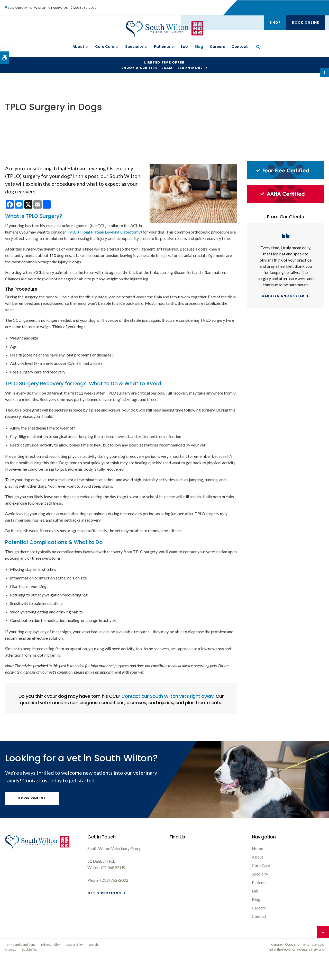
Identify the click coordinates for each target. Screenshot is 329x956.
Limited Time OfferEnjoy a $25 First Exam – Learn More (162, 65)
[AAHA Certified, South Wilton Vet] (285, 201)
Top (323, 932)
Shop (274, 7)
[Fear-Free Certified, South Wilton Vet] (285, 178)
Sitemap (10, 949)
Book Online (304, 7)
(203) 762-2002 (85, 7)
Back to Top (29, 949)
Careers (217, 46)
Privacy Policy (50, 944)
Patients (162, 46)
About (78, 46)
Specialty (134, 46)
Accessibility (74, 944)
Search (93, 944)
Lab (184, 46)
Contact (240, 46)
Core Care (104, 46)
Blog (199, 46)
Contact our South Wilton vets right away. (167, 696)
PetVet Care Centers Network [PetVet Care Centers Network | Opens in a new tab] (302, 949)
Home (257, 848)
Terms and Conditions (20, 944)
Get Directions (104, 893)
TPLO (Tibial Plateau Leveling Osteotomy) (104, 231)
